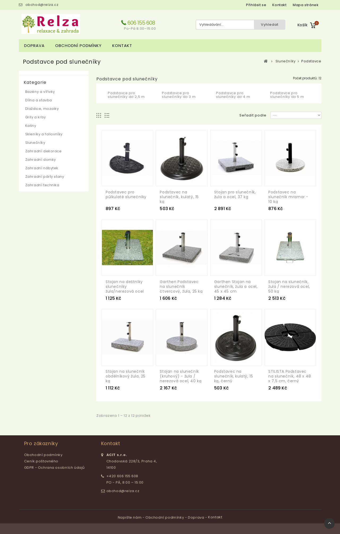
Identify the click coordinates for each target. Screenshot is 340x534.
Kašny (30, 125)
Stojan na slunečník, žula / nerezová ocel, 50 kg (289, 286)
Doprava (34, 45)
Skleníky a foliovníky (44, 134)
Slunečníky (35, 142)
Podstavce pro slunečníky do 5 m (287, 94)
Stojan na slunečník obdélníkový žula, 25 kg (125, 376)
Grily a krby (35, 117)
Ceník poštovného (41, 461)
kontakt (279, 4)
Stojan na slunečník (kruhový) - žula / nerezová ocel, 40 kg (180, 376)
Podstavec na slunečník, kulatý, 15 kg (179, 196)
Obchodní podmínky (78, 45)
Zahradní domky (40, 159)
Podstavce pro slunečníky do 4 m (233, 94)
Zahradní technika (42, 185)
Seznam (107, 115)
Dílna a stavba (38, 100)
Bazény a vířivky (40, 91)
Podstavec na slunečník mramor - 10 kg (288, 196)
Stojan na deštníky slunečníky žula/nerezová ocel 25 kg (125, 289)
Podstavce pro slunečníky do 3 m (179, 94)
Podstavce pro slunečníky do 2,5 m (126, 94)
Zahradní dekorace (43, 151)
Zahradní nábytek (42, 168)
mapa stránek (306, 4)
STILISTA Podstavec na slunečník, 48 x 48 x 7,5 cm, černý (289, 376)
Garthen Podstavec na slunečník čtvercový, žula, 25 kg (181, 286)
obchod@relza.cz (42, 4)
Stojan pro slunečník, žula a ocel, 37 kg (235, 194)
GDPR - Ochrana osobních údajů (54, 467)
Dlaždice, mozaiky (42, 108)
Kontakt (122, 45)
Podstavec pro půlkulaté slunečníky (126, 194)
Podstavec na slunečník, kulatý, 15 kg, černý (233, 376)
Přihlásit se (256, 4)
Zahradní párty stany (44, 176)
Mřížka (98, 115)
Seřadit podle (252, 115)
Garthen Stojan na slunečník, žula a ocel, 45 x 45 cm (236, 286)
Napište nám (130, 517)
